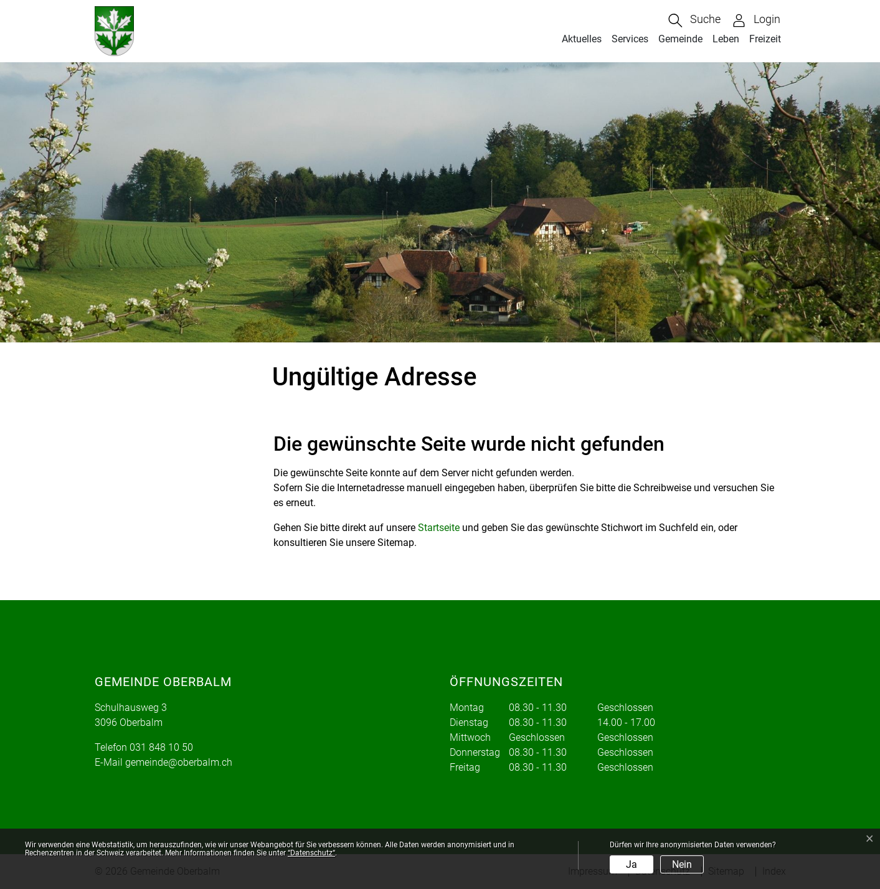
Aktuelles (582, 39)
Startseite (439, 528)
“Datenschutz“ (311, 853)
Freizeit (765, 39)
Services (630, 39)
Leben (725, 39)
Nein (682, 864)
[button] (694, 20)
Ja (631, 864)
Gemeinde (680, 39)
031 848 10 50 (161, 747)
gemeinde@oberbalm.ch (178, 762)
